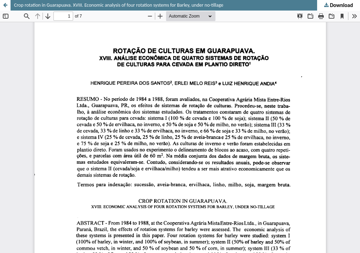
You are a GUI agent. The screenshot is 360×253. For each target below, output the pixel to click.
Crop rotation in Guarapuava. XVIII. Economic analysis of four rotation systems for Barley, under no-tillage (118, 5)
